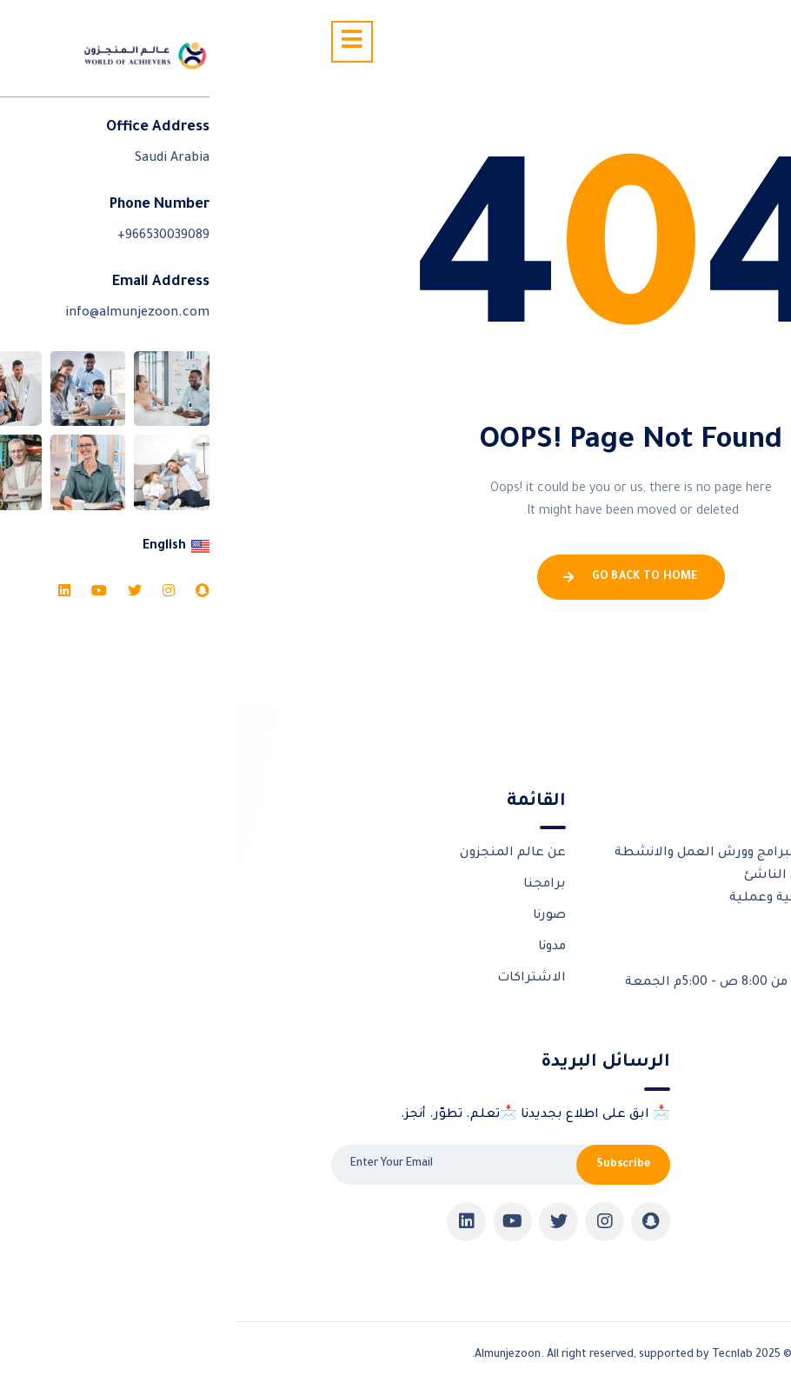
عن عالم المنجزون (277, 854)
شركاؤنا (672, 1146)
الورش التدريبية (647, 1115)
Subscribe (388, 1165)
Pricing (674, 1239)
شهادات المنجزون (640, 1178)
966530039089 (618, 939)
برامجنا (309, 885)
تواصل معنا (661, 1209)
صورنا (313, 916)
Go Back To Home (395, 577)
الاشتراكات (296, 979)
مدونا (316, 947)
